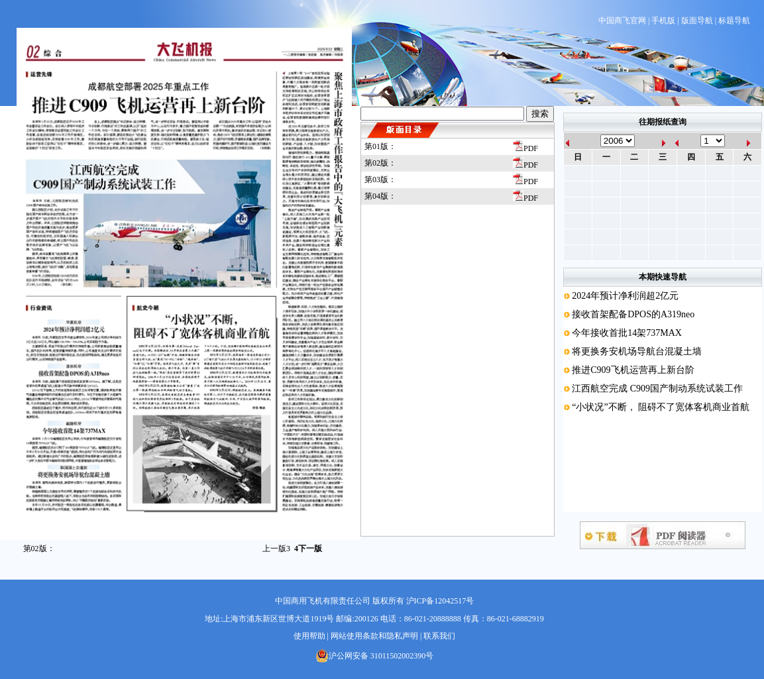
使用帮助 (309, 636)
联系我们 (439, 636)
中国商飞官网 (622, 20)
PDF (525, 148)
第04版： (380, 196)
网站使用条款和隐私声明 (374, 636)
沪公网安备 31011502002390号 (374, 655)
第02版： (380, 163)
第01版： (380, 146)
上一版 (276, 548)
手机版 (663, 20)
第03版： (380, 179)
